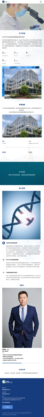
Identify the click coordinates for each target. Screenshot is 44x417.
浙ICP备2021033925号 (7, 414)
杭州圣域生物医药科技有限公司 (24, 412)
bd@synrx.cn (6, 389)
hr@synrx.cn (6, 394)
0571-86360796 (6, 402)
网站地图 (14, 414)
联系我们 (7, 407)
